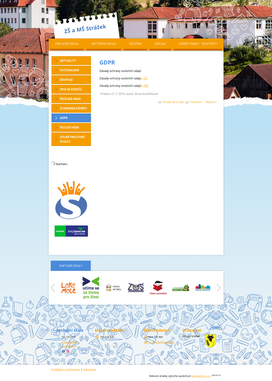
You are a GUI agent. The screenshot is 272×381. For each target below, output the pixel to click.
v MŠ (145, 86)
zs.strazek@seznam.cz (161, 342)
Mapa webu (89, 369)
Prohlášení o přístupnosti (65, 369)
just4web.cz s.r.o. (201, 376)
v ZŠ (144, 78)
